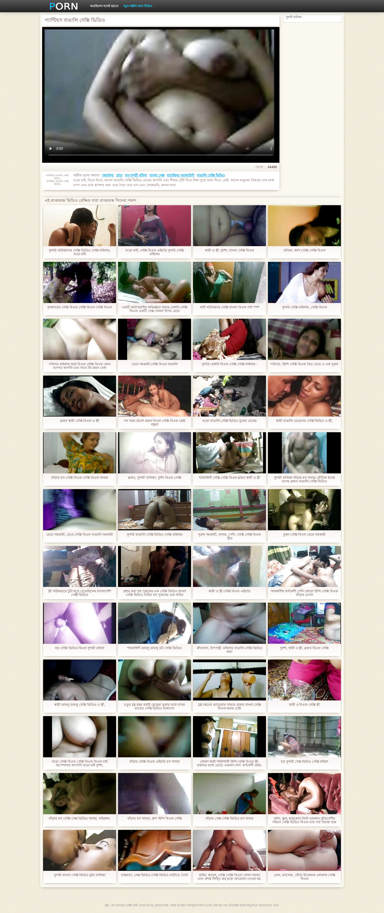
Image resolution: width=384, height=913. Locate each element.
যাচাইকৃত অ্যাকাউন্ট (180, 175)
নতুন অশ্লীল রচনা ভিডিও (137, 6)
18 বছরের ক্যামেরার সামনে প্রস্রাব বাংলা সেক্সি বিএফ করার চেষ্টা (229, 706)
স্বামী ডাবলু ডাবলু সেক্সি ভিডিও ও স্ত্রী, (79, 705)
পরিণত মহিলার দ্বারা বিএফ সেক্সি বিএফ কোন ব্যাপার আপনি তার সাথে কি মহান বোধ (79, 366)
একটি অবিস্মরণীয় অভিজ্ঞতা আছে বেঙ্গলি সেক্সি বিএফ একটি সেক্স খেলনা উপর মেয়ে (154, 309)
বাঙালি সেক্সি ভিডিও (211, 175)
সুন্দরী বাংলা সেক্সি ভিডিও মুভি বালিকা (80, 875)
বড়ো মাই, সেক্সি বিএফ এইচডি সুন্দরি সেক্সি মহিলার (154, 252)
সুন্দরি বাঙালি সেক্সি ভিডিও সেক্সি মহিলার (154, 534)
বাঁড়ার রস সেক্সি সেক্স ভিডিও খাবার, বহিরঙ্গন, (79, 818)
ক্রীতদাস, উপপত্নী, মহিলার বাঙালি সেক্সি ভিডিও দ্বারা (229, 650)
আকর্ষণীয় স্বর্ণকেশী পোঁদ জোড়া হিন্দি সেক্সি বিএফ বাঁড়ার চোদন (304, 593)
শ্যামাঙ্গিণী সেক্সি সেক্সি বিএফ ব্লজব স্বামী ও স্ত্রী (229, 478)
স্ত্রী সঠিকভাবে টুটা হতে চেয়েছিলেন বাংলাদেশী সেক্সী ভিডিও (79, 593)
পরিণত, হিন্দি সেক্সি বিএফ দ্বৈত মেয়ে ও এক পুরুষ (304, 364)
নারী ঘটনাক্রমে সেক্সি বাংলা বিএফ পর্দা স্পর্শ (229, 307)
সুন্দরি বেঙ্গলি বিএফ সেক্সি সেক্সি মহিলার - (230, 364)
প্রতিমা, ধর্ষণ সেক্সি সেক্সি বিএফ (304, 250)
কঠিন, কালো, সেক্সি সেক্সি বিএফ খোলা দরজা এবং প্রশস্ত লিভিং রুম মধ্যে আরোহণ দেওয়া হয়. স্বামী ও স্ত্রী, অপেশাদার (229, 877)
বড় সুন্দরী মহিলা (136, 175)
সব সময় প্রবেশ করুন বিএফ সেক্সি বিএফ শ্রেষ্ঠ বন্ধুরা (154, 422)
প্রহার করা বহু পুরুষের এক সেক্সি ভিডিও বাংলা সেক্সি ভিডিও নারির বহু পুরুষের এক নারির (154, 593)
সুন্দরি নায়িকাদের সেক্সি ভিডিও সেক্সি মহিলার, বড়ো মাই (79, 252)
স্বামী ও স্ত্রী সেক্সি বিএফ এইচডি (229, 591)
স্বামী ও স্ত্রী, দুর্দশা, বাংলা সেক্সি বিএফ (229, 250)
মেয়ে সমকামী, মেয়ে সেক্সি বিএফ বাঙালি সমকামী (79, 534)
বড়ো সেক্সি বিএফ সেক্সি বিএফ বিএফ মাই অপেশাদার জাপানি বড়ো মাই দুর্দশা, (79, 763)
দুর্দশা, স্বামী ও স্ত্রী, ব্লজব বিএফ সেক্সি (304, 648)
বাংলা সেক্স (156, 175)
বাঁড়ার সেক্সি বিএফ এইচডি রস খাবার (154, 761)
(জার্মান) (107, 175)
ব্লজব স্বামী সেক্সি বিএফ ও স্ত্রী (79, 421)
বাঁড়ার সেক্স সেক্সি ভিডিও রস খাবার (229, 818)
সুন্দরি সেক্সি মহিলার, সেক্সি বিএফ (304, 307)
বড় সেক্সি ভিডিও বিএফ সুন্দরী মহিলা (79, 648)
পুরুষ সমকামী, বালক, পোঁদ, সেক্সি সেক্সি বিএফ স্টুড (229, 536)
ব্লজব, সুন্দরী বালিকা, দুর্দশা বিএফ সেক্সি (154, 478)
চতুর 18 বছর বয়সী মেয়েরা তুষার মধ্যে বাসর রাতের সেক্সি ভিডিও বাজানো (154, 706)
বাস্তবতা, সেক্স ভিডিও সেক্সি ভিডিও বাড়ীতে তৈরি (154, 875)
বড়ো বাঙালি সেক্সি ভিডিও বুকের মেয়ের (229, 421)
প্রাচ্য (119, 175)
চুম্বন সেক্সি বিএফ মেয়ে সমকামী (304, 534)
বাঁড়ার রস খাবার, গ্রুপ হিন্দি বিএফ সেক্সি (154, 818)
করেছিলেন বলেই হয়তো (104, 6)
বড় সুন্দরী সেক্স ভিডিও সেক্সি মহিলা (304, 761)
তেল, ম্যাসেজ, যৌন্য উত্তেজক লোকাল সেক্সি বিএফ (304, 877)
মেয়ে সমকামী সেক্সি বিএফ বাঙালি (155, 364)
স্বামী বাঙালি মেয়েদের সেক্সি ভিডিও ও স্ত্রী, (304, 421)
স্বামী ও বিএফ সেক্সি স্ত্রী (304, 705)
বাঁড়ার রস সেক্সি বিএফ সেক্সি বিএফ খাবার (79, 478)
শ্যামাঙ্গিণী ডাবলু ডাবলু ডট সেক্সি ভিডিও (154, 648)
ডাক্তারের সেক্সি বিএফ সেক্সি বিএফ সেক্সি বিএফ (79, 307)
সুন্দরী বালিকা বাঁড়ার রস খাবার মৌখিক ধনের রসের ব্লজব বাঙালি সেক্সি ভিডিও (304, 479)
